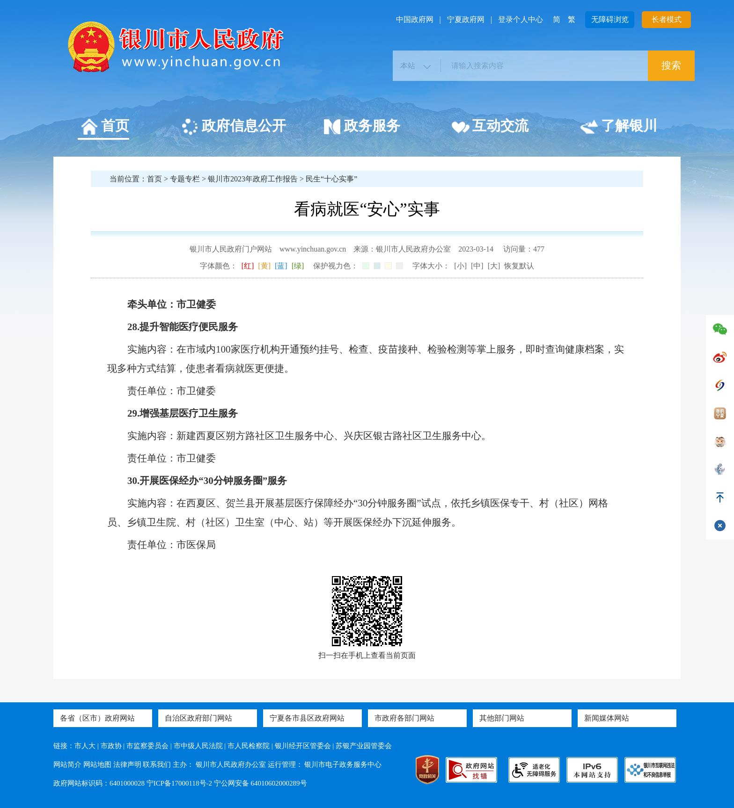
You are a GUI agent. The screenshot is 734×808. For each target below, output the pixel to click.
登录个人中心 (520, 19)
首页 (104, 127)
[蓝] (281, 266)
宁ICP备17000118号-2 (179, 783)
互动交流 (489, 127)
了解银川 (618, 127)
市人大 (84, 746)
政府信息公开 (233, 127)
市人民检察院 (249, 746)
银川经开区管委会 (303, 746)
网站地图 (97, 764)
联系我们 (157, 764)
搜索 (671, 65)
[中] (477, 266)
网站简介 (67, 764)
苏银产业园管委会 (364, 746)
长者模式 (667, 19)
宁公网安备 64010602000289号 (260, 783)
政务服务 (361, 127)
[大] (494, 266)
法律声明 (127, 764)
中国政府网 (414, 19)
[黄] (264, 266)
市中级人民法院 (198, 746)
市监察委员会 (147, 746)
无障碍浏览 (610, 19)
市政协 (111, 746)
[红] (248, 266)
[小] (460, 266)
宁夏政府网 (465, 19)
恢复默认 (519, 266)
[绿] (298, 266)
